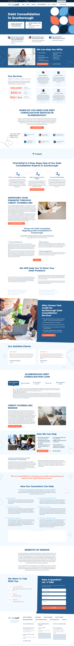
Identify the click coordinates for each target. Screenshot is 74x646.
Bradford (14, 644)
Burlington (23, 644)
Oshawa (51, 644)
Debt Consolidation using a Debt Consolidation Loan (49, 290)
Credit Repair (38, 617)
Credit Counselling (48, 617)
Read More (64, 367)
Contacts (54, 4)
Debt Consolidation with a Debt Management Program (18, 291)
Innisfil (37, 644)
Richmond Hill (56, 644)
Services (34, 4)
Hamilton (33, 644)
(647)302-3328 (27, 640)
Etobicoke (28, 644)
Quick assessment (41, 4)
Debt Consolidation (27, 617)
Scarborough (62, 644)
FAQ (49, 4)
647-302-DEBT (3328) (17, 596)
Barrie (10, 644)
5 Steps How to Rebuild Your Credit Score (47, 291)
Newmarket (46, 644)
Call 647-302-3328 (56, 63)
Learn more (43, 101)
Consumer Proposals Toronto (14, 294)
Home (23, 4)
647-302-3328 (63, 4)
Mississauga (41, 644)
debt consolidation (16, 388)
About (28, 4)
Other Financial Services (41, 619)
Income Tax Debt (59, 617)
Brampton (19, 644)
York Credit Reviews (54, 619)
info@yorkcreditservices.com (18, 601)
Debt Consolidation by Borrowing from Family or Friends (18, 290)
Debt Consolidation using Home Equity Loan (48, 294)
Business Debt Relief (28, 619)
